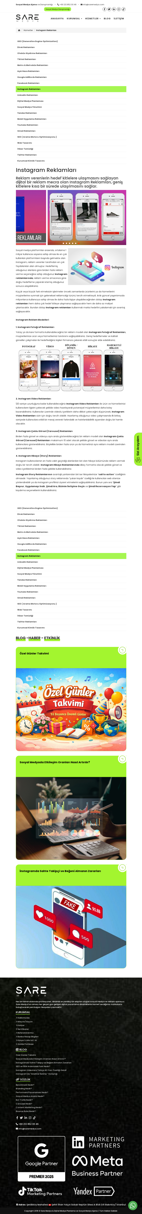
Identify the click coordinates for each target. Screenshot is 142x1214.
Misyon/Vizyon (24, 1021)
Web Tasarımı (24, 143)
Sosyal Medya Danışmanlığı (58, 9)
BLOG (21, 1049)
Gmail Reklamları (26, 131)
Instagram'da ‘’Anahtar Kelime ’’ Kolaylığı (37, 1073)
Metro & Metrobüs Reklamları (32, 65)
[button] (63, 243)
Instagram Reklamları (28, 89)
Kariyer (20, 1025)
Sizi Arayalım (138, 449)
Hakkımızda (22, 1017)
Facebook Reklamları (28, 83)
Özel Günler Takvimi (26, 1055)
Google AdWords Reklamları (32, 77)
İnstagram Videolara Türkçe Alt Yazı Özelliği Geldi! (41, 1070)
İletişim (119, 18)
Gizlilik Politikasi (24, 1044)
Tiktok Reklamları (26, 59)
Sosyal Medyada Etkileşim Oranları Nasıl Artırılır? (41, 1058)
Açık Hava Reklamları (28, 71)
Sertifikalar (22, 1029)
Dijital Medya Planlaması (30, 101)
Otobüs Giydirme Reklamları (32, 53)
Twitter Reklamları (27, 155)
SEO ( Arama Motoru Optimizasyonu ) (37, 137)
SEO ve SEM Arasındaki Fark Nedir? (33, 1066)
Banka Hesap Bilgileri (27, 1036)
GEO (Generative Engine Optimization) (37, 41)
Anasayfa (57, 18)
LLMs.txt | (29, 1040)
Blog (107, 18)
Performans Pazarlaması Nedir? (32, 1092)
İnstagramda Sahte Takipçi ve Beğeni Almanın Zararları (44, 1062)
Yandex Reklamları (27, 113)
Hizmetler (93, 18)
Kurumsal (74, 18)
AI (36, 1040)
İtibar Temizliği (25, 149)
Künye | (20, 1040)
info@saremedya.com (93, 4)
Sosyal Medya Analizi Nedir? (30, 1096)
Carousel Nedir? (24, 1103)
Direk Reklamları (26, 47)
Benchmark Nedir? (25, 1084)
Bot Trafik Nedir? (24, 1099)
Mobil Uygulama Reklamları (31, 119)
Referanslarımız (25, 1032)
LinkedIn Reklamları (27, 95)
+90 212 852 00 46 (68, 4)
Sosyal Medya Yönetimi (29, 107)
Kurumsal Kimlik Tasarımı (31, 161)
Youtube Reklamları (27, 125)
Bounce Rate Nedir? (26, 1111)
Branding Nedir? (24, 1088)
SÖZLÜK (23, 1079)
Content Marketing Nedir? (29, 1107)
